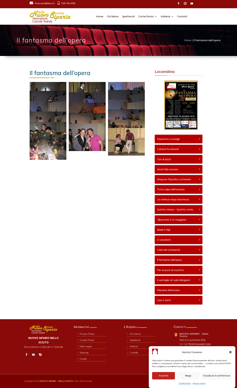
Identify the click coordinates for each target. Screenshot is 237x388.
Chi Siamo (113, 16)
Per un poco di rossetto (170, 270)
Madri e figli (163, 229)
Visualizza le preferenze (216, 376)
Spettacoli (128, 16)
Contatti (182, 16)
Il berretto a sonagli (168, 139)
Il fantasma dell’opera (169, 259)
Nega (188, 376)
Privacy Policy (85, 333)
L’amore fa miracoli (168, 149)
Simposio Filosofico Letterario (174, 179)
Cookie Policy (185, 384)
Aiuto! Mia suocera (167, 169)
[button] (230, 353)
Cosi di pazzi (164, 159)
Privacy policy (199, 384)
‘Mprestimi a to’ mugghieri (171, 219)
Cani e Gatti (164, 300)
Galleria (165, 16)
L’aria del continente (168, 249)
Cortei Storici (146, 16)
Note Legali (84, 346)
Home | (188, 40)
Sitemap (82, 352)
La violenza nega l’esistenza (173, 199)
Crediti (81, 358)
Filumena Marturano (168, 290)
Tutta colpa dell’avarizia (170, 189)
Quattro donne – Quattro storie (175, 209)
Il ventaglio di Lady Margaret (173, 280)
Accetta (163, 376)
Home (99, 16)
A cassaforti (164, 239)
